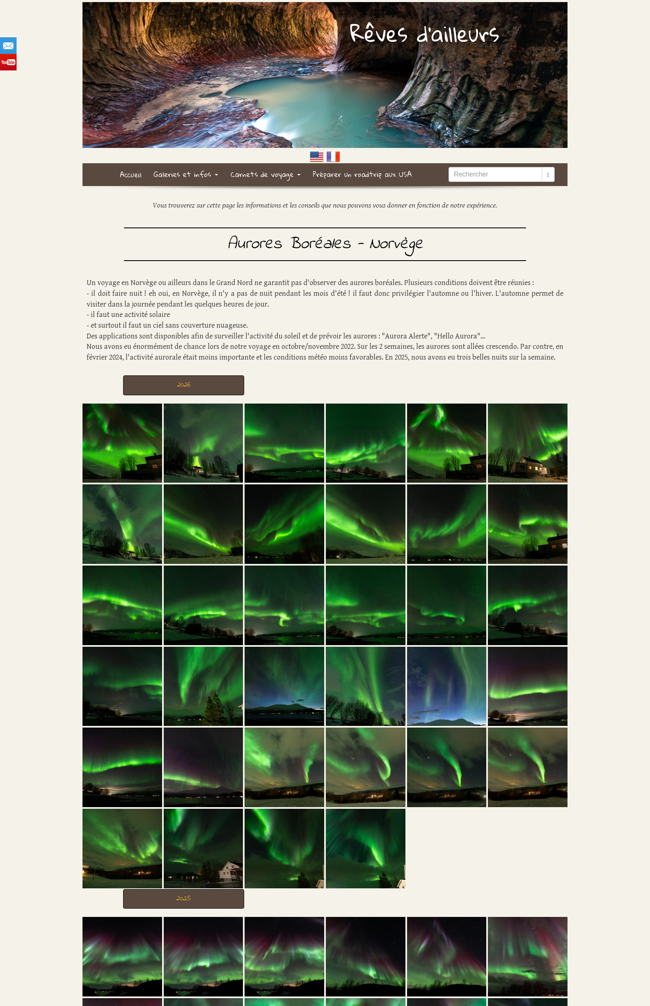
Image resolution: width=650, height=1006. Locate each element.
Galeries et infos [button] (186, 174)
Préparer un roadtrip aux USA (362, 174)
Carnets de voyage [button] (265, 174)
